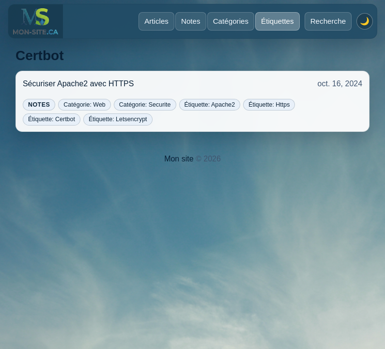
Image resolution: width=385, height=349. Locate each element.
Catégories (230, 21)
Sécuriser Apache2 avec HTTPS (78, 83)
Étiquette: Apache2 (210, 104)
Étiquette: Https (269, 104)
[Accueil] (35, 21)
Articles (156, 21)
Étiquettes (277, 21)
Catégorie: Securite (145, 104)
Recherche (328, 21)
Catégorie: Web (84, 104)
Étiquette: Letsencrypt (118, 119)
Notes (190, 21)
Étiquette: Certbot (51, 119)
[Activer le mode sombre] (364, 21)
